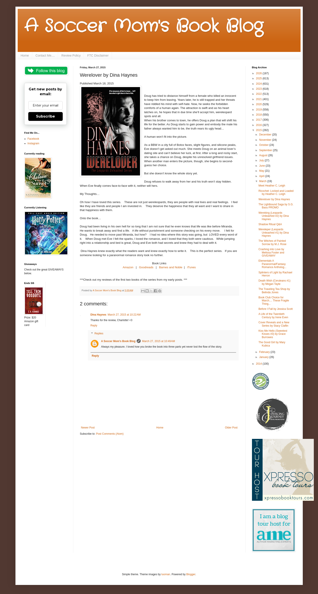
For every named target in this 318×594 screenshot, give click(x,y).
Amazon (128, 267)
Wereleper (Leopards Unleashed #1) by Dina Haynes (273, 232)
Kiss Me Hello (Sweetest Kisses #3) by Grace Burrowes (272, 334)
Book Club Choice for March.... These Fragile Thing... (273, 300)
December (265, 134)
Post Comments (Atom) (110, 433)
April (262, 176)
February (264, 352)
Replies (99, 333)
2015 (259, 130)
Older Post (231, 427)
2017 (259, 119)
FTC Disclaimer (97, 55)
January (264, 357)
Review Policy (71, 55)
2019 (259, 109)
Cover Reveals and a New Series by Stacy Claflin (273, 324)
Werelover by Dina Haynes (274, 199)
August (263, 155)
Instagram (33, 143)
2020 (259, 104)
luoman (165, 574)
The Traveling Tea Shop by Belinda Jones (274, 290)
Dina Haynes (98, 314)
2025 (259, 78)
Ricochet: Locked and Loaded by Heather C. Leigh (275, 192)
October (264, 145)
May (262, 170)
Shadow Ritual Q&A (270, 224)
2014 (259, 363)
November (265, 139)
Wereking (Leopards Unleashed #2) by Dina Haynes (273, 216)
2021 (259, 99)
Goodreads (146, 267)
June (262, 165)
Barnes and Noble (170, 267)
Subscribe (45, 116)
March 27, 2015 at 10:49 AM (158, 341)
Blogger (190, 574)
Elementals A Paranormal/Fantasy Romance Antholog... (272, 264)
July (262, 160)
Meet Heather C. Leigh (271, 185)
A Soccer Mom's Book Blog (143, 26)
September (266, 150)
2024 (259, 83)
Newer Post (88, 427)
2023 (259, 88)
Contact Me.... (45, 55)
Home (25, 55)
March (263, 181)
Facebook (33, 138)
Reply (94, 325)
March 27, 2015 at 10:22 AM (124, 314)
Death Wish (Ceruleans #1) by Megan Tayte (274, 282)
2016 (259, 125)
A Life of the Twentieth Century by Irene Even (273, 315)
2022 (259, 93)
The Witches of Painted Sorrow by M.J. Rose (272, 242)
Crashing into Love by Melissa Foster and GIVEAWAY (271, 252)
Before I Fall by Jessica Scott (275, 308)
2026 (259, 73)
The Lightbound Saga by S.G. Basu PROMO (275, 206)
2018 (259, 114)
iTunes (191, 267)
